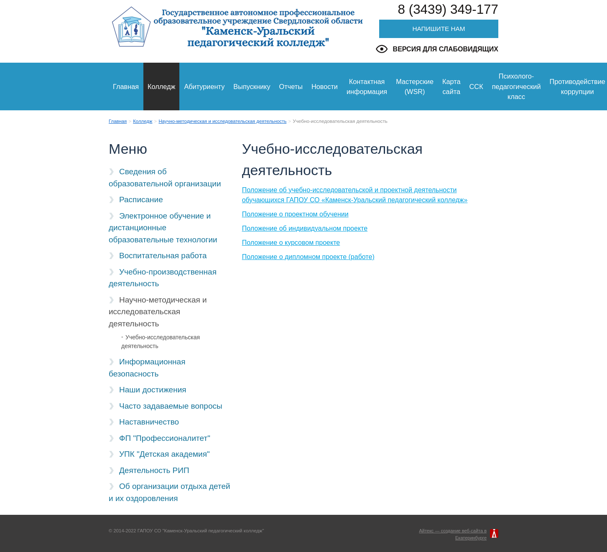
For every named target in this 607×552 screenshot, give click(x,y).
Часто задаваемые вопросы (170, 406)
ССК (476, 86)
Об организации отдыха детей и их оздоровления (169, 492)
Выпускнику (251, 86)
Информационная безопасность (147, 367)
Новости (324, 86)
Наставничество (149, 421)
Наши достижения (152, 389)
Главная (126, 86)
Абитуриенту (204, 86)
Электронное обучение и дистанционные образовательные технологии (163, 227)
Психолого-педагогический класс (516, 86)
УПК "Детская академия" (164, 454)
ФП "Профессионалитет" (164, 438)
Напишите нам (438, 28)
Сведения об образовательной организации (165, 177)
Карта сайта (451, 86)
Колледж (161, 86)
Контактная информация (367, 86)
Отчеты (291, 86)
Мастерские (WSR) (415, 86)
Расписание (141, 199)
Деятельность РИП (154, 470)
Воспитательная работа (163, 255)
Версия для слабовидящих (445, 49)
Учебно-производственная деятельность (163, 277)
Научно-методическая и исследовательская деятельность (222, 121)
